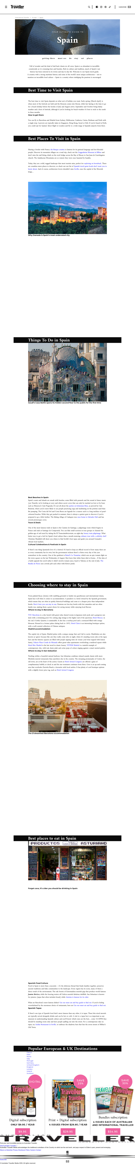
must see (62, 58)
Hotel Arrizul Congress (73, 661)
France (29, 1052)
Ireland (29, 1071)
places (90, 58)
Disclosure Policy (24, 1150)
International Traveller (22, 17)
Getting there (48, 58)
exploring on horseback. (93, 163)
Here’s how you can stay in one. (45, 604)
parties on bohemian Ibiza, (78, 506)
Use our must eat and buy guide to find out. (76, 1002)
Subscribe (125, 7)
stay (76, 58)
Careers (32, 1150)
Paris (28, 1054)
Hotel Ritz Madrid (35, 645)
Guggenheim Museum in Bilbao (89, 152)
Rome (29, 1056)
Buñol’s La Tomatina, (73, 555)
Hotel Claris (75, 623)
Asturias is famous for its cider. (77, 997)
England (30, 1067)
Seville (76, 169)
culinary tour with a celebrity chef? (93, 536)
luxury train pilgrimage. (92, 533)
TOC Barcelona (34, 615)
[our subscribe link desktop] (67, 1104)
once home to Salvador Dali (87, 517)
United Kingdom (33, 1065)
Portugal (30, 1061)
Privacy (15, 1150)
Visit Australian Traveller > (8, 1146)
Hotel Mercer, (98, 618)
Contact (38, 1150)
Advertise (9, 1150)
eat (82, 58)
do (70, 58)
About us (3, 1150)
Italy (28, 1059)
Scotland (30, 1073)
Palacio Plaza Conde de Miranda (45, 642)
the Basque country (58, 149)
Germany (30, 1063)
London (30, 1069)
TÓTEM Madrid (73, 645)
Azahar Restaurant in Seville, (45, 1024)
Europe (34, 17)
